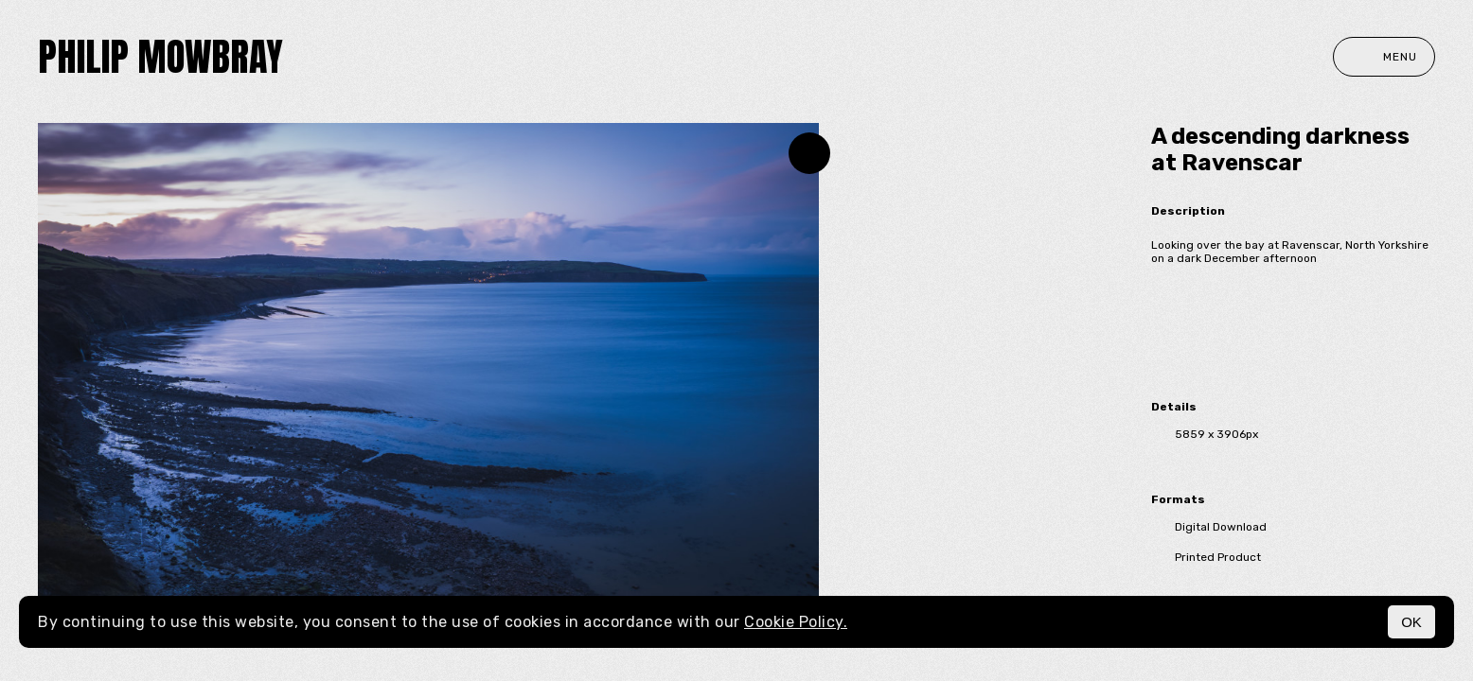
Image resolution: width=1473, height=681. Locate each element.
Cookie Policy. (795, 622)
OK (1411, 622)
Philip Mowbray (160, 56)
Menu (1384, 56)
